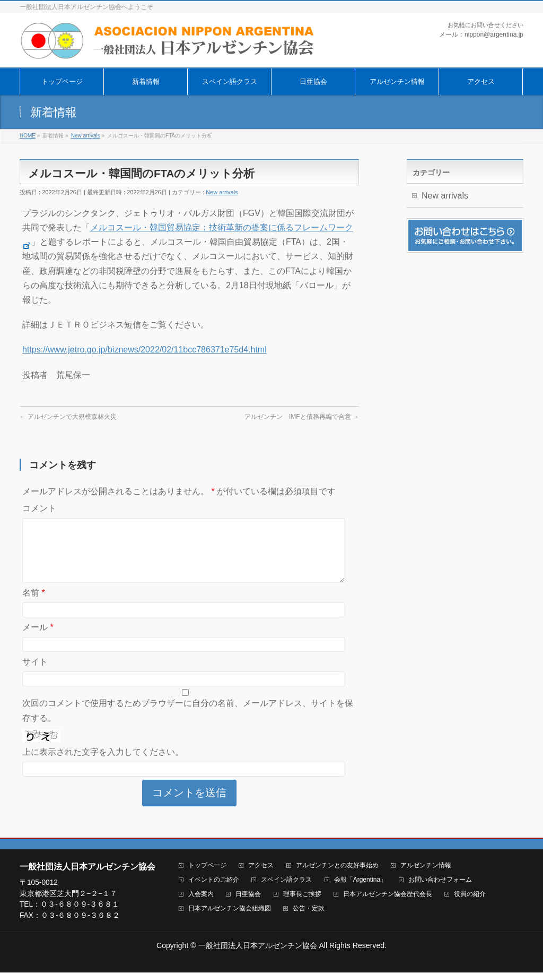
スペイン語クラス (286, 880)
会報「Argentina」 (360, 880)
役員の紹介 (470, 894)
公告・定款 (309, 909)
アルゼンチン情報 (425, 866)
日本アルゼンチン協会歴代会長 (387, 894)
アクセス (261, 866)
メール (38, 639)
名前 (33, 605)
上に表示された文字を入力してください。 (102, 764)
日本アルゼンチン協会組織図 (229, 909)
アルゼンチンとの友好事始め (337, 866)
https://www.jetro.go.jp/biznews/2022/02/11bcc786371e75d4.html (144, 349)
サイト (35, 674)
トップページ (207, 866)
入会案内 (201, 894)
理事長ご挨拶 (302, 894)
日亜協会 (248, 894)
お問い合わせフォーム (440, 880)
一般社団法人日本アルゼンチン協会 (257, 946)
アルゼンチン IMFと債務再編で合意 (301, 416)
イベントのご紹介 (213, 880)
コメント (39, 508)
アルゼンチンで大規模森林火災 (68, 416)
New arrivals (222, 192)
